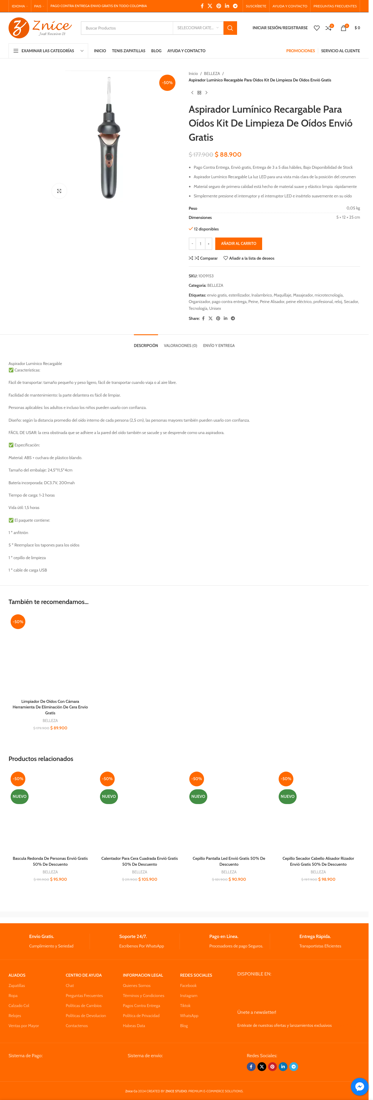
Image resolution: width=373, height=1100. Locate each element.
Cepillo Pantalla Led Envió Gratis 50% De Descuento (229, 861)
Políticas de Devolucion (86, 1015)
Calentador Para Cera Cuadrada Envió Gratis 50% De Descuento (139, 861)
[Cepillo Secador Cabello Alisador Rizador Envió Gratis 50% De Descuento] (318, 811)
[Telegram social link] (235, 6)
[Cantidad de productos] (200, 244)
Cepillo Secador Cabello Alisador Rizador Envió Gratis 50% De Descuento (318, 861)
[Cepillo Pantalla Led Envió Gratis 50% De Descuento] (229, 811)
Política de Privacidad (141, 1015)
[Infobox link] (49, 941)
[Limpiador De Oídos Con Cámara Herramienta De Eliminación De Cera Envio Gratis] (50, 654)
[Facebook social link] (202, 6)
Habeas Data (134, 1025)
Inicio (193, 73)
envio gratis (217, 295)
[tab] (146, 342)
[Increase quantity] (208, 244)
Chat (70, 985)
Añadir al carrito (238, 243)
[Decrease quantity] (192, 244)
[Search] (159, 28)
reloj (338, 301)
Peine (253, 301)
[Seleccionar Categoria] (198, 28)
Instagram (189, 995)
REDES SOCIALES (196, 975)
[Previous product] (192, 92)
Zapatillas (17, 985)
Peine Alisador (272, 301)
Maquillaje (282, 295)
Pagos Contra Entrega (141, 1005)
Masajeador (303, 295)
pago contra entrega (229, 301)
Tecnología (198, 308)
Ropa (13, 995)
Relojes (15, 1015)
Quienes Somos (137, 985)
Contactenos (77, 1025)
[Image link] (53, 1068)
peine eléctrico (299, 301)
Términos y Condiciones (143, 995)
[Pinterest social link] (218, 6)
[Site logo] (40, 27)
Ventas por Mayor (24, 1025)
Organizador (199, 301)
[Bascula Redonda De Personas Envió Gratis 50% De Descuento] (50, 811)
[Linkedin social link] (227, 6)
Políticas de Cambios (83, 1005)
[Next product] (206, 92)
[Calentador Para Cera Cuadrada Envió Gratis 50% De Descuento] (139, 811)
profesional (323, 301)
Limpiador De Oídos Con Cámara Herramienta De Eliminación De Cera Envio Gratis (50, 707)
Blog (184, 1025)
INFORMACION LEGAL (143, 975)
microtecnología (329, 295)
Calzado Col (19, 1005)
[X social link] (210, 6)
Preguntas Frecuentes (84, 995)
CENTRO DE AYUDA (84, 975)
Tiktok (185, 1005)
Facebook (188, 985)
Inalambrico (262, 295)
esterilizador (239, 295)
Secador (351, 301)
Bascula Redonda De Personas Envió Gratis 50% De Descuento (50, 861)
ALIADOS (17, 975)
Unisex (215, 308)
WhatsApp (189, 1015)
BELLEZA (212, 73)
